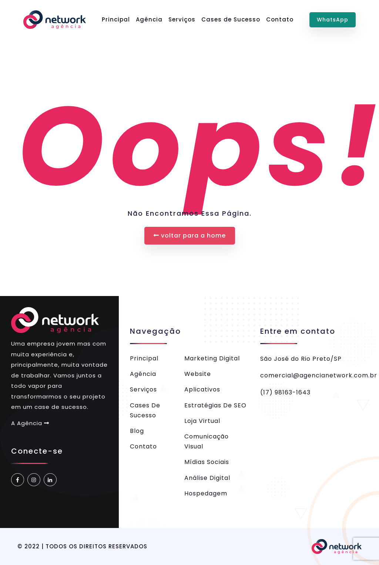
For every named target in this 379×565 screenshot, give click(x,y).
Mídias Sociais (206, 462)
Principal (116, 19)
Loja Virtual (202, 421)
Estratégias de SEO (215, 405)
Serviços (181, 19)
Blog (137, 431)
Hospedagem (205, 493)
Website (197, 374)
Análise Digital (207, 478)
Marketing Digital (212, 358)
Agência (149, 19)
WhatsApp (332, 19)
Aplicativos (202, 389)
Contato (280, 19)
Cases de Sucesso (230, 19)
